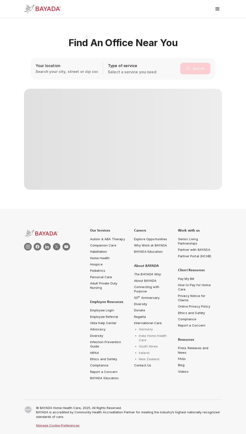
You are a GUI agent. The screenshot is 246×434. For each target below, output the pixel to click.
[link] (51, 233)
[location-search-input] (67, 68)
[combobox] (143, 72)
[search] (195, 68)
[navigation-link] (107, 239)
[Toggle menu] (217, 9)
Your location (48, 65)
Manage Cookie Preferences (58, 425)
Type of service (122, 65)
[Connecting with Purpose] (152, 289)
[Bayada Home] (43, 9)
